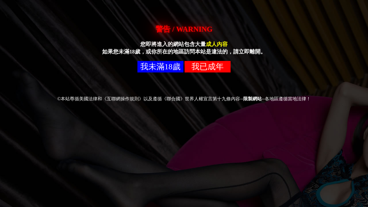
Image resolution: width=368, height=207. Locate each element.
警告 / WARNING (184, 29)
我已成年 (207, 66)
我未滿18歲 (160, 66)
